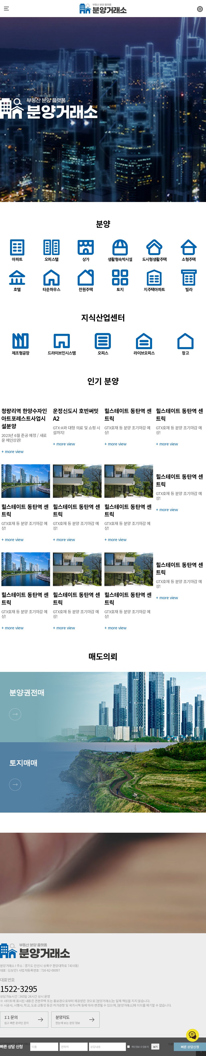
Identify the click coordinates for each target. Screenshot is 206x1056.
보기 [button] (155, 1046)
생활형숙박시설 (120, 250)
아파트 (17, 250)
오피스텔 (51, 250)
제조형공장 (20, 344)
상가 (86, 250)
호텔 (17, 281)
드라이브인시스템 (62, 344)
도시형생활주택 (154, 250)
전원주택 (86, 281)
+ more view (12, 451)
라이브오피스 (144, 344)
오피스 (103, 344)
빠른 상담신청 (190, 1046)
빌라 (189, 281)
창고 (185, 344)
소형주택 (189, 250)
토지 (120, 281)
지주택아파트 (154, 281)
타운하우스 (51, 281)
